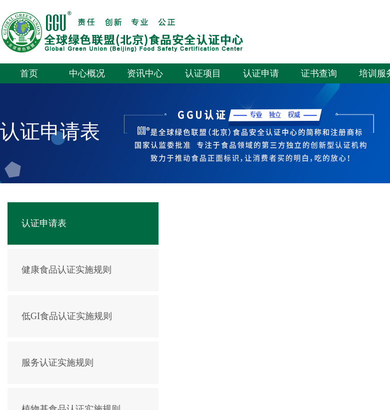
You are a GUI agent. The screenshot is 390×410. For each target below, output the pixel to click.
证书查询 (319, 73)
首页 (29, 73)
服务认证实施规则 (58, 363)
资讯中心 (145, 73)
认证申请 (261, 73)
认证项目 (203, 73)
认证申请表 (44, 223)
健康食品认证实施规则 (67, 270)
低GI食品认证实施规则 (67, 316)
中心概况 (87, 73)
